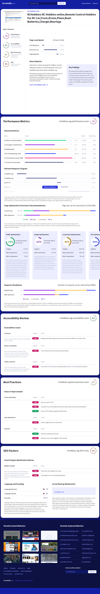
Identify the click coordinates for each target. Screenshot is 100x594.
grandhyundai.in (65, 557)
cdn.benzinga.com (88, 540)
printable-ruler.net (66, 562)
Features (13, 568)
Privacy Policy (8, 574)
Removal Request (26, 571)
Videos (6, 568)
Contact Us (21, 568)
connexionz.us (65, 553)
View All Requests (50, 187)
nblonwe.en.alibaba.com (68, 549)
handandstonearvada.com (68, 535)
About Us (95, 3)
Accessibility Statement (11, 571)
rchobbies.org (33, 11)
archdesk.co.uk (65, 544)
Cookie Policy (19, 574)
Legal (28, 568)
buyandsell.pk (86, 562)
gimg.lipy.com (86, 557)
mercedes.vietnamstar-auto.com (70, 540)
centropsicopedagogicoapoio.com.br (70, 531)
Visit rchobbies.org (39, 85)
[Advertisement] (58, 31)
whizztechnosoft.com (89, 553)
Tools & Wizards (86, 3)
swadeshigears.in (87, 549)
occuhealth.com (87, 531)
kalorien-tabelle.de (88, 535)
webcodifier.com (87, 544)
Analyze (61, 3)
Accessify (8, 3)
